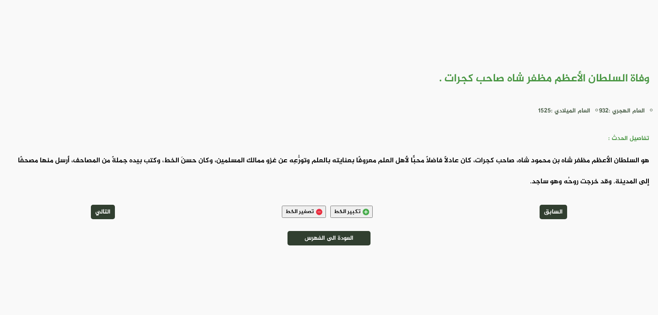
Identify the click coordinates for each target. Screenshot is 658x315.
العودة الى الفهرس (329, 238)
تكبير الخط (351, 212)
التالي (103, 212)
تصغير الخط (303, 212)
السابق (553, 212)
